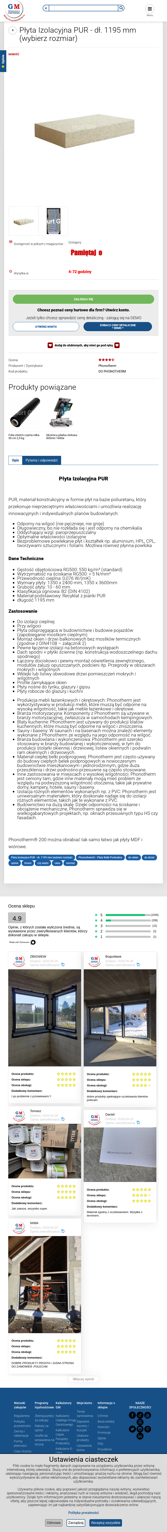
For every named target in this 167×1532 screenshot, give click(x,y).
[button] (46, 8)
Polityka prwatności (83, 1513)
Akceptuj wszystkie (105, 1523)
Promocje (104, 1432)
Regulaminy (22, 1416)
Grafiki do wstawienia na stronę (44, 1440)
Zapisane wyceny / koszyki (83, 1426)
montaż (70, 863)
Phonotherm (107, 366)
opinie (14, 863)
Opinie (102, 1438)
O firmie (103, 1416)
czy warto (42, 863)
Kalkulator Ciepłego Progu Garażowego (66, 1420)
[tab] (15, 460)
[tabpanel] (83, 671)
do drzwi (149, 857)
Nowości (103, 1427)
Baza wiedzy (106, 1421)
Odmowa (54, 1523)
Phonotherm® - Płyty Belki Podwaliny (100, 857)
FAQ (100, 1443)
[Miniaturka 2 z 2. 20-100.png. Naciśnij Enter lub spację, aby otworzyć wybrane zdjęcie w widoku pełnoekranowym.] (53, 221)
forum (27, 863)
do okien (133, 857)
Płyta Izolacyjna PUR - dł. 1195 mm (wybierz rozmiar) (41, 857)
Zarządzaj (76, 1523)
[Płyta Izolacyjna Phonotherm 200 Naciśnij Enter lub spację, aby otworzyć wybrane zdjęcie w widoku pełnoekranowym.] (83, 127)
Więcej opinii (83, 1379)
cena (57, 863)
